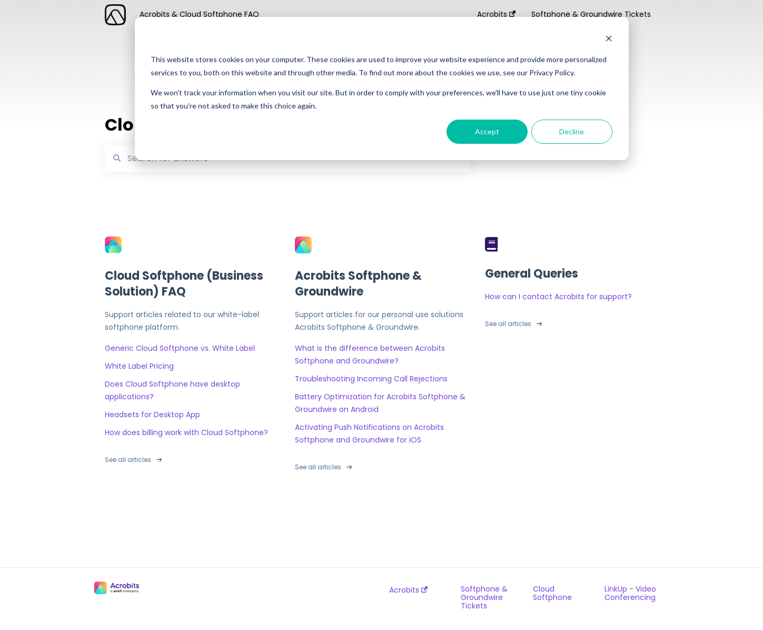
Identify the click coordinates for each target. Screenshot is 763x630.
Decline (571, 131)
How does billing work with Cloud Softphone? (186, 432)
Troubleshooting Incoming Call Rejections (371, 378)
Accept (487, 131)
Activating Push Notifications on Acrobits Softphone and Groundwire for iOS (369, 433)
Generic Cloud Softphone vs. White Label (180, 348)
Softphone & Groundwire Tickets (484, 597)
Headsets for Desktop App (152, 414)
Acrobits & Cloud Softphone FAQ (199, 14)
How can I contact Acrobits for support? (558, 296)
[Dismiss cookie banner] (608, 39)
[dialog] (382, 88)
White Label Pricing (139, 366)
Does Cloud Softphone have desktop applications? (172, 390)
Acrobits (408, 590)
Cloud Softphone (552, 593)
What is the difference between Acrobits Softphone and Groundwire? (370, 354)
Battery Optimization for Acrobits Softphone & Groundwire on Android (380, 403)
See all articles (128, 459)
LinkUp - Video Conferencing (630, 593)
